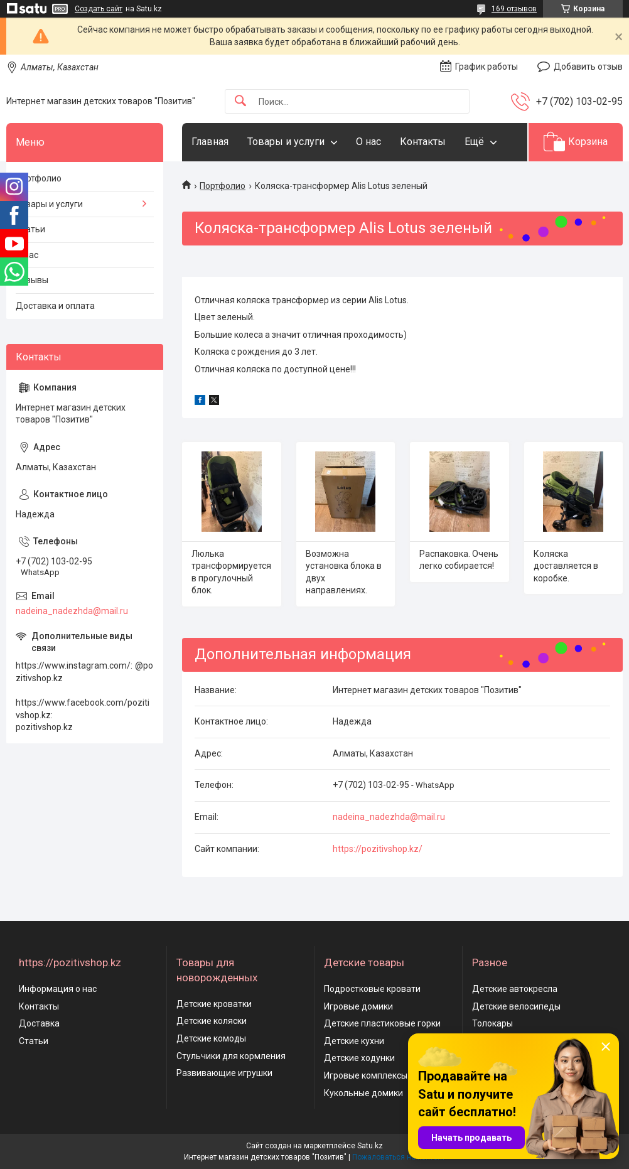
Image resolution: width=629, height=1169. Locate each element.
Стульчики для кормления (231, 1056)
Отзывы (32, 280)
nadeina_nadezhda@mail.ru (389, 817)
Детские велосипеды (516, 1006)
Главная (209, 142)
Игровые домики (358, 1006)
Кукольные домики (363, 1093)
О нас (368, 142)
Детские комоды (211, 1038)
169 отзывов (514, 8)
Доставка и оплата (55, 306)
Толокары (492, 1023)
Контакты (423, 142)
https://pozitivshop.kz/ (377, 849)
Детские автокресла (514, 989)
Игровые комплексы (365, 1075)
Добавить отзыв (588, 67)
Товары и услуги (286, 142)
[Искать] (240, 101)
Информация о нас (58, 989)
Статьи (30, 229)
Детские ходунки (359, 1058)
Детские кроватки (214, 1004)
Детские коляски (211, 1021)
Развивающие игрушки (224, 1073)
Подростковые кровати (372, 989)
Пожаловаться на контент (398, 1157)
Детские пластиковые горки (382, 1023)
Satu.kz (370, 1145)
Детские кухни (354, 1041)
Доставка (39, 1023)
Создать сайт (98, 8)
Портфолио (222, 186)
